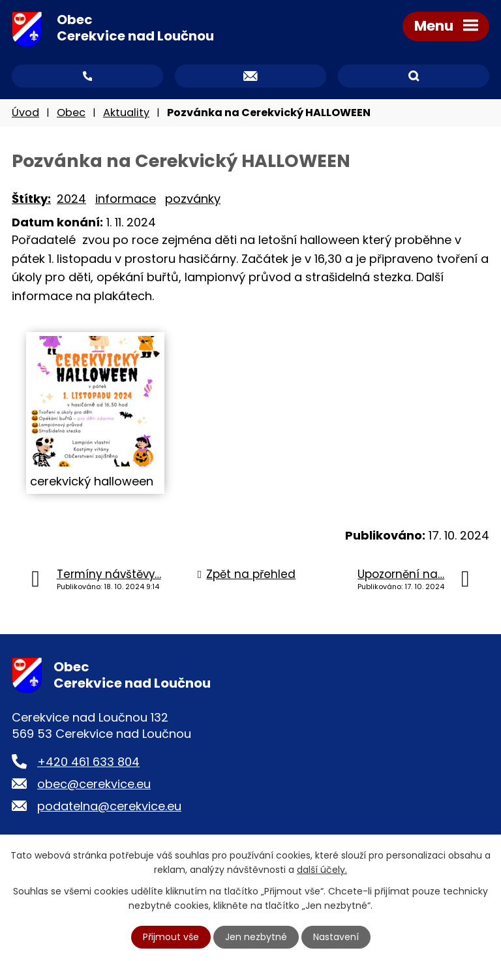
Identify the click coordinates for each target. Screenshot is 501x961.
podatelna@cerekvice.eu (109, 806)
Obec (71, 112)
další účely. (322, 869)
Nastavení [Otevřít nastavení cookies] (336, 936)
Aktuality (126, 112)
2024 (71, 199)
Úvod (25, 112)
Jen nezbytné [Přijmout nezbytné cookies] (256, 936)
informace (125, 199)
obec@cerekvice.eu (94, 784)
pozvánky (192, 199)
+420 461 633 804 (88, 762)
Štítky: (31, 199)
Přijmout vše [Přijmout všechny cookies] (171, 936)
